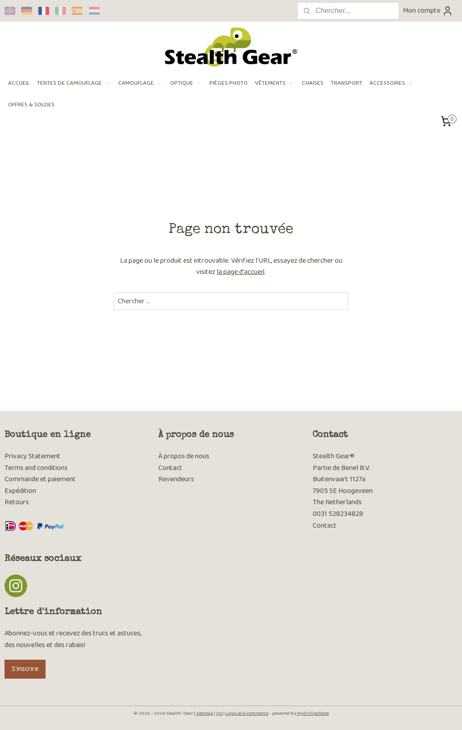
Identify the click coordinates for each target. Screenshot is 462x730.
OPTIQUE (186, 83)
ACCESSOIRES (392, 83)
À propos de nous (183, 456)
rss (219, 713)
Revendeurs (176, 479)
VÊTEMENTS (275, 83)
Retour (15, 502)
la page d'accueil (240, 272)
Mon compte (428, 10)
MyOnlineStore (313, 713)
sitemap (204, 713)
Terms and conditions (36, 468)
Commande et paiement (41, 479)
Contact (170, 468)
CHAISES (312, 83)
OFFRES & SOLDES (31, 105)
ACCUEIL (19, 83)
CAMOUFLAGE (140, 83)
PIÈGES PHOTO (228, 83)
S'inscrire (25, 669)
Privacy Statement (32, 456)
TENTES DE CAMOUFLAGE (74, 83)
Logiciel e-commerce (247, 713)
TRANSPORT (346, 83)
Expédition (20, 491)
